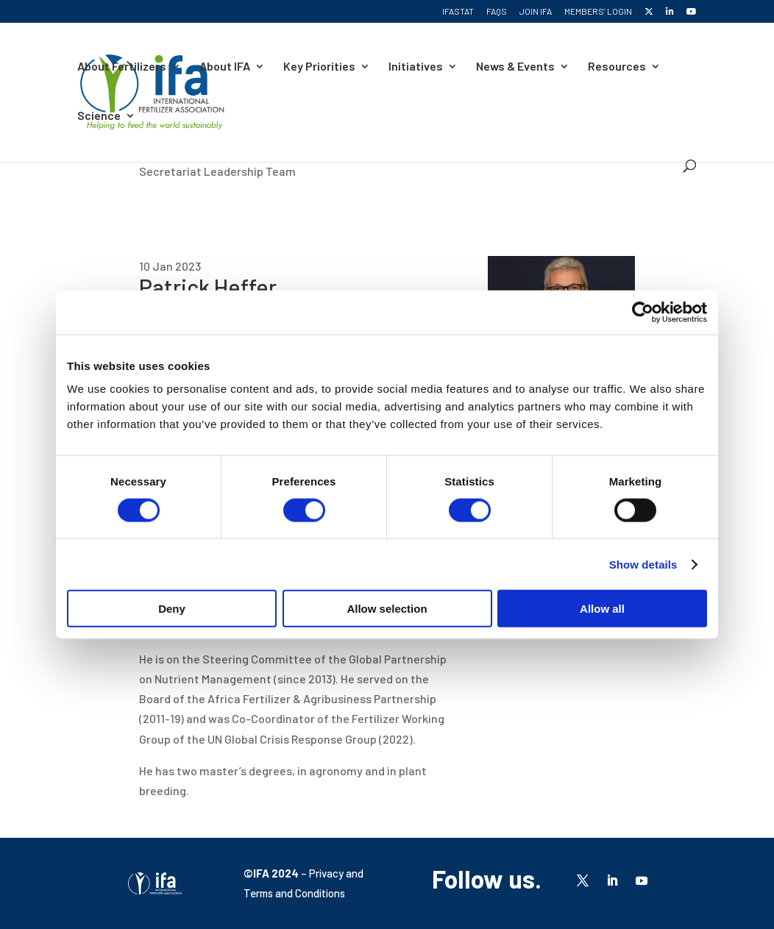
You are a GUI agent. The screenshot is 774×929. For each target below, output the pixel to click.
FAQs (496, 11)
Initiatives (415, 67)
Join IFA (535, 11)
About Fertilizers (121, 67)
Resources (617, 67)
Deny (171, 608)
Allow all (602, 608)
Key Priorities (319, 67)
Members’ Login (598, 11)
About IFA (224, 67)
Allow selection (387, 608)
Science (99, 116)
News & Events (515, 67)
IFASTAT (458, 11)
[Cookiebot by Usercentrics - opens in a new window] (642, 312)
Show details (643, 564)
